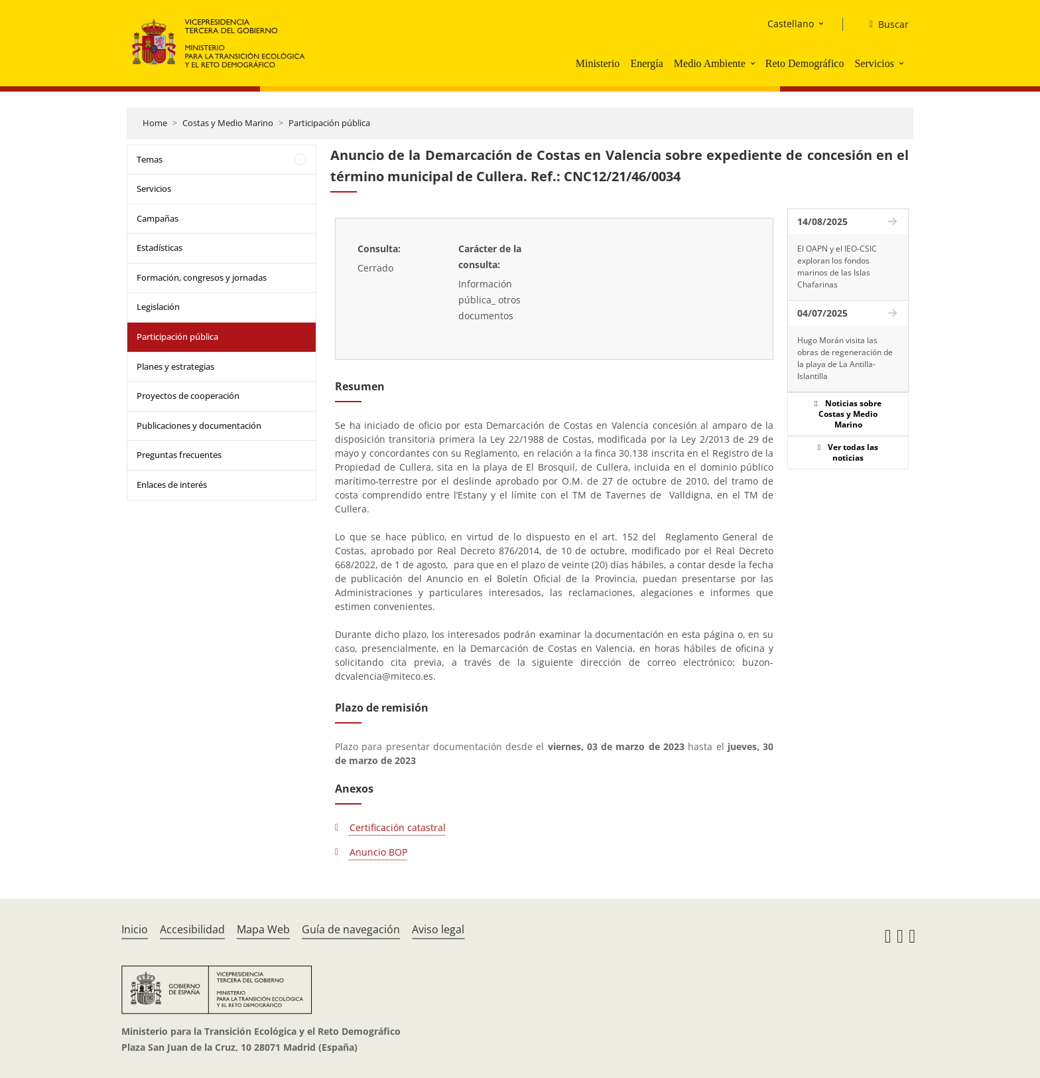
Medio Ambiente (710, 63)
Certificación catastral (398, 827)
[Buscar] (884, 24)
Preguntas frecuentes (179, 455)
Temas (149, 159)
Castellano (790, 23)
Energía (646, 63)
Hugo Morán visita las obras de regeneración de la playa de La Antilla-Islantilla (845, 358)
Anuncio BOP (378, 852)
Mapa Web (263, 929)
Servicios (874, 63)
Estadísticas (159, 248)
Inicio (134, 929)
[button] (754, 63)
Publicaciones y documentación (199, 425)
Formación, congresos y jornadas (202, 277)
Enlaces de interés (172, 485)
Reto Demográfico (804, 63)
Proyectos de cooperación (188, 396)
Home (155, 123)
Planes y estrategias (175, 366)
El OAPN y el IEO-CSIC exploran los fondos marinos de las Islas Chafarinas (837, 266)
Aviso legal (438, 929)
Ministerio (598, 63)
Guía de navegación (351, 929)
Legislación (158, 307)
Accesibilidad (192, 929)
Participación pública (329, 123)
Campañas (157, 218)
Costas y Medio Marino (227, 123)
